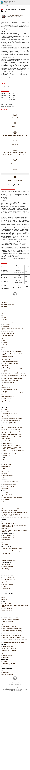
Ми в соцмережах (7, 666)
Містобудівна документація (9, 494)
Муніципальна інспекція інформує (11, 372)
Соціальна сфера (6, 324)
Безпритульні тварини (8, 398)
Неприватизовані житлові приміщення (12, 548)
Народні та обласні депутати (9, 591)
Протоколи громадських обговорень (12, 635)
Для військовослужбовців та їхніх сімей (12, 393)
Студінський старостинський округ (11, 434)
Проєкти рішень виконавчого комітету (12, 623)
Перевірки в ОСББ (7, 516)
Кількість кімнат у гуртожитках (10, 550)
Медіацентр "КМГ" (7, 391)
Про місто (4, 409)
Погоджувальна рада (7, 581)
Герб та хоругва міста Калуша (9, 413)
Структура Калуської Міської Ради (10, 560)
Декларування (6, 365)
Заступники (5, 568)
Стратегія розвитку (7, 367)
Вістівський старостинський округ (11, 420)
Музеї (3, 462)
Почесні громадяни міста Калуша (11, 445)
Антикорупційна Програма (9, 453)
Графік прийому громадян (9, 663)
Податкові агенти (6, 470)
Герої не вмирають (7, 385)
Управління (5, 595)
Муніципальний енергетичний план (11, 441)
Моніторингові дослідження (9, 523)
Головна (3, 5)
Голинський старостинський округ (11, 422)
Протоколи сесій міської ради (10, 626)
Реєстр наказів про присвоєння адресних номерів (15, 495)
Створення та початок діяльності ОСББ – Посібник (15, 517)
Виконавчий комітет (7, 575)
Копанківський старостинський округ (12, 424)
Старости (4, 590)
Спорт (3, 349)
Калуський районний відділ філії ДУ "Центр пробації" (13, 369)
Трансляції (4, 302)
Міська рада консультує (8, 396)
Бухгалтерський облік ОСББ (9, 510)
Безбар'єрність (6, 400)
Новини (3, 300)
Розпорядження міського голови (11, 619)
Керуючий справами (7, 566)
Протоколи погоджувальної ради (11, 633)
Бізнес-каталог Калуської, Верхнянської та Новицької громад (13, 451)
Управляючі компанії (7, 322)
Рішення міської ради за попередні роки (13, 642)
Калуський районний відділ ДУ (10, 389)
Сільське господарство (8, 331)
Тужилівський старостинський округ (11, 436)
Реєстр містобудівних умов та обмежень (12, 497)
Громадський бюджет (8, 608)
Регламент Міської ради (8, 579)
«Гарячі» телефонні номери (9, 674)
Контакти (4, 473)
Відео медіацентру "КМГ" (7, 304)
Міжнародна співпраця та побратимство (13, 351)
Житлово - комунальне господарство (12, 321)
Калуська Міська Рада (9, 2)
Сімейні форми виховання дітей (10, 541)
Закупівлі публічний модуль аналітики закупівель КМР (15, 606)
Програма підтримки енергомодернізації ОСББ (14, 512)
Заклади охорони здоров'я (9, 650)
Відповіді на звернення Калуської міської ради (14, 373)
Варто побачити (6, 464)
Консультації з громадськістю (10, 363)
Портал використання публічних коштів (12, 612)
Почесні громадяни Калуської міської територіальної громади (12, 448)
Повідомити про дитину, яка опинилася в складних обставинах (15, 543)
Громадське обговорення (9, 401)
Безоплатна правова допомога (10, 380)
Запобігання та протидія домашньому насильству (15, 394)
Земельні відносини (7, 335)
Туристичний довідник (8, 471)
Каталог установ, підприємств (10, 481)
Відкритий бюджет (7, 610)
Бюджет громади (6, 603)
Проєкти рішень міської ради (10, 621)
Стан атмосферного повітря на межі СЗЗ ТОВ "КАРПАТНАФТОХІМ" (14, 526)
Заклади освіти (6, 652)
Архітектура (5, 346)
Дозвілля (4, 342)
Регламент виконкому (8, 574)
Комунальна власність (8, 333)
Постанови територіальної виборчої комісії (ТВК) (15, 639)
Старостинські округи (8, 356)
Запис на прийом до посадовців (10, 665)
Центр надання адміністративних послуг (13, 328)
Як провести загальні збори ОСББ (11, 514)
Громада (4, 314)
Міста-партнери (6, 455)
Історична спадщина (7, 461)
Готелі (3, 468)
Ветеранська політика (8, 382)
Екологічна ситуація (7, 521)
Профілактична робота (8, 537)
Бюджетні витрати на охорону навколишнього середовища (14, 531)
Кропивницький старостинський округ (12, 425)
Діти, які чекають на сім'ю (8, 535)
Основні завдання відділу (8, 188)
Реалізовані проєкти (7, 483)
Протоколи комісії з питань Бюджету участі (13, 637)
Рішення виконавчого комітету (10, 617)
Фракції (4, 586)
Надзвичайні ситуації (7, 326)
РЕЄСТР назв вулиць (7, 503)
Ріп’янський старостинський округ (11, 429)
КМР (7, 5)
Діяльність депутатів (7, 584)
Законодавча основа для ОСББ (10, 508)
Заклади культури (6, 653)
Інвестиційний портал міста (9, 484)
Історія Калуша (6, 411)
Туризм (4, 347)
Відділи (4, 597)
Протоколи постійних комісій (9, 624)
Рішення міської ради (8, 616)
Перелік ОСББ (6, 507)
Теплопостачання (6, 387)
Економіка (5, 330)
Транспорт (5, 337)
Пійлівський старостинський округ (11, 431)
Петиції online (5, 672)
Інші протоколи (6, 640)
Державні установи (7, 655)
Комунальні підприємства (9, 648)
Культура (4, 344)
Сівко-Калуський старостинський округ (12, 432)
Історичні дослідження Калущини (11, 415)
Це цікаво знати (6, 539)
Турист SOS (5, 477)
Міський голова (6, 564)
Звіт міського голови (7, 384)
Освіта (3, 340)
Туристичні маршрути (8, 466)
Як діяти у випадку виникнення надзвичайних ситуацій (14, 376)
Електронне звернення (8, 670)
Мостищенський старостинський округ (12, 427)
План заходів (5, 319)
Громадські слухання (7, 440)
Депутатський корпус (7, 582)
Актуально (5, 312)
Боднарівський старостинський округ (12, 418)
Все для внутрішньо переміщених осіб (12, 378)
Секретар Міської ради (8, 570)
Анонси (4, 315)
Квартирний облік (7, 555)
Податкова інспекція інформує (10, 361)
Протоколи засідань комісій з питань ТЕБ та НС (14, 628)
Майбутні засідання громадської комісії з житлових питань (13, 552)
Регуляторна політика (8, 486)
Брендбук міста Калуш (8, 416)
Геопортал (5, 492)
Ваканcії (4, 317)
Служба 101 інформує (7, 359)
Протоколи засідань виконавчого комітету (13, 630)
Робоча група (5, 528)
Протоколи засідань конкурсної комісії (12, 632)
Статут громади (6, 438)
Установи (4, 599)
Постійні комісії (6, 588)
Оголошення (4, 306)
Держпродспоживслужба (9, 358)
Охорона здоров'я (7, 338)
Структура (4, 262)
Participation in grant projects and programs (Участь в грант (15, 353)
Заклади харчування (7, 475)
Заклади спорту (6, 657)
